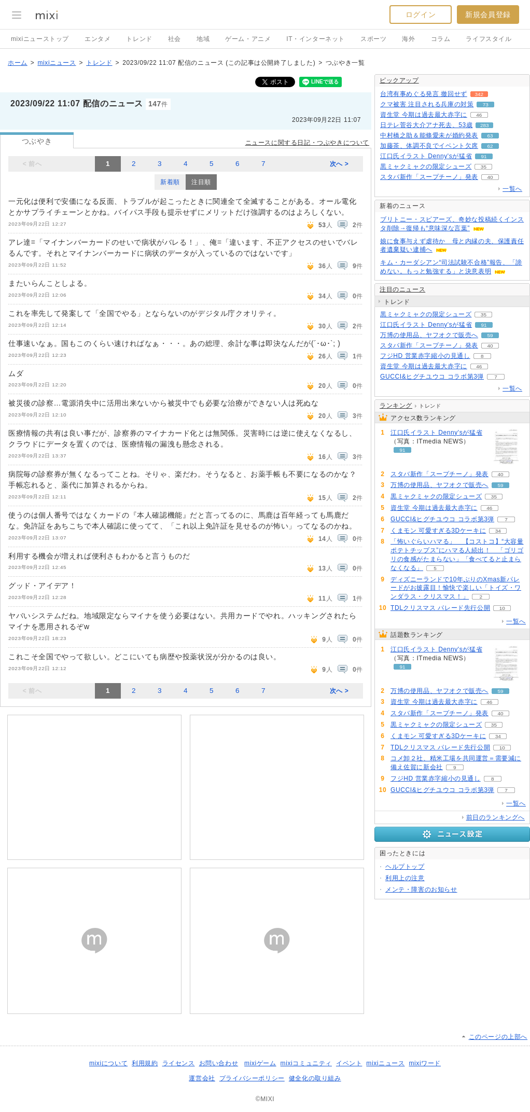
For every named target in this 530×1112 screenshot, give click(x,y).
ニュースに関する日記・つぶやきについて (307, 142)
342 (479, 94)
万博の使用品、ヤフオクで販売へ (429, 335)
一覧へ (512, 188)
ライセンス (178, 1063)
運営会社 (202, 1078)
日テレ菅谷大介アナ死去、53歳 (426, 125)
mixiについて (108, 1063)
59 (490, 335)
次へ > (339, 164)
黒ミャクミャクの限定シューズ (425, 166)
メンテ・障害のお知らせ (421, 889)
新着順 (170, 182)
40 (490, 177)
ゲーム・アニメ (248, 39)
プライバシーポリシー (252, 1078)
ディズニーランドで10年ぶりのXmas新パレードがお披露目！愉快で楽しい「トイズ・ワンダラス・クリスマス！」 (455, 588)
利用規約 (145, 1063)
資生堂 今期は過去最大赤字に (423, 114)
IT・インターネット (315, 39)
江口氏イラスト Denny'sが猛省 (426, 156)
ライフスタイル (488, 39)
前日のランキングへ (495, 817)
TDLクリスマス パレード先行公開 (440, 607)
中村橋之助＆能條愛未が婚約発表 (429, 135)
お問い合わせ (219, 1063)
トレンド (139, 39)
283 (484, 125)
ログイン (421, 14)
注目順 (201, 182)
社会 (174, 39)
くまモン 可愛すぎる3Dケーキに (438, 530)
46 (479, 115)
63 (490, 135)
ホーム (17, 62)
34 (498, 531)
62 (490, 146)
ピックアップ (399, 80)
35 (483, 167)
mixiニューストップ (40, 39)
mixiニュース (56, 62)
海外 (408, 39)
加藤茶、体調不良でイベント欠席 (429, 145)
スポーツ (373, 39)
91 (484, 156)
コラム (441, 39)
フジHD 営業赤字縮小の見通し (425, 355)
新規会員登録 (488, 14)
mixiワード (425, 1063)
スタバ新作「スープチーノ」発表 (429, 176)
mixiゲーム (260, 1063)
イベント (349, 1063)
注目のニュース (402, 289)
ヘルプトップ (405, 866)
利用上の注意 (405, 878)
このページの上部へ (498, 1036)
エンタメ (97, 39)
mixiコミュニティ (306, 1063)
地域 (203, 39)
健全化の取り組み (315, 1078)
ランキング (396, 405)
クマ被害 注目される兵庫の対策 (426, 104)
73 (486, 104)
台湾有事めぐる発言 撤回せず (423, 94)
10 (502, 608)
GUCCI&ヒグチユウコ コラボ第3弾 (432, 376)
